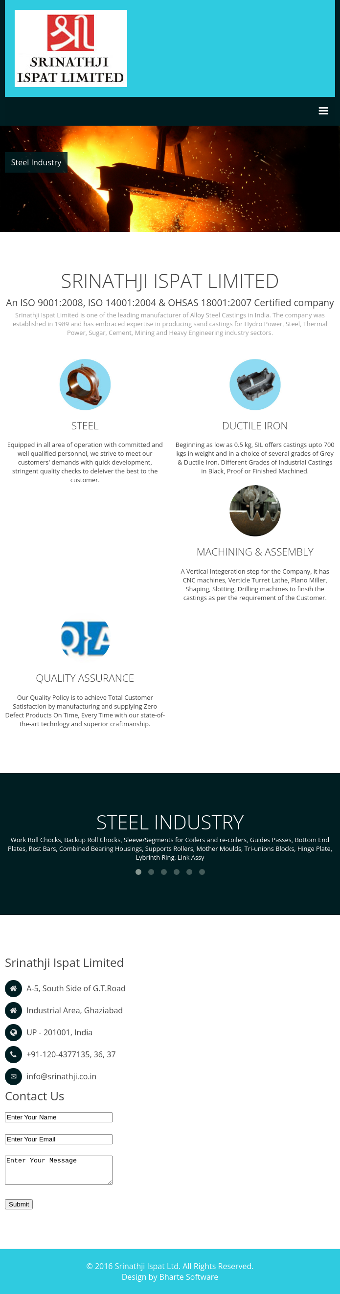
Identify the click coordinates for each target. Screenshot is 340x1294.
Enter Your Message (59, 1170)
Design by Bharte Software (170, 1277)
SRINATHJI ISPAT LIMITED (170, 280)
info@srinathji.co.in (61, 1076)
